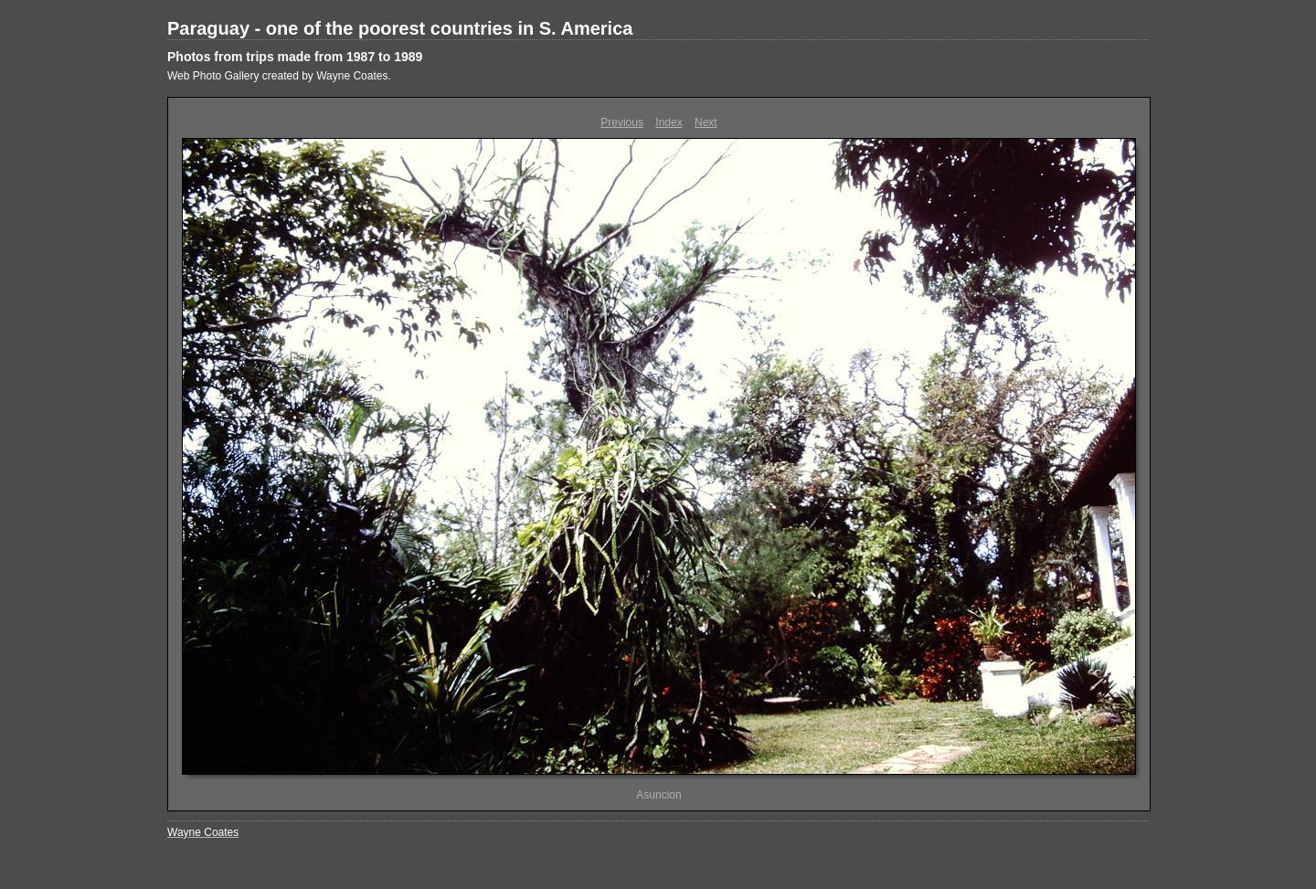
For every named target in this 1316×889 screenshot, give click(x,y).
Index (668, 122)
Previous (621, 122)
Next (706, 122)
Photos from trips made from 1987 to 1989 (294, 56)
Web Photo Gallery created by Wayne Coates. (279, 75)
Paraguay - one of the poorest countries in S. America (399, 28)
